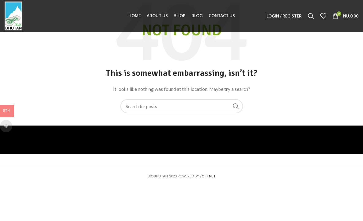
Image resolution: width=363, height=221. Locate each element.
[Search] (311, 16)
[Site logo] (13, 15)
